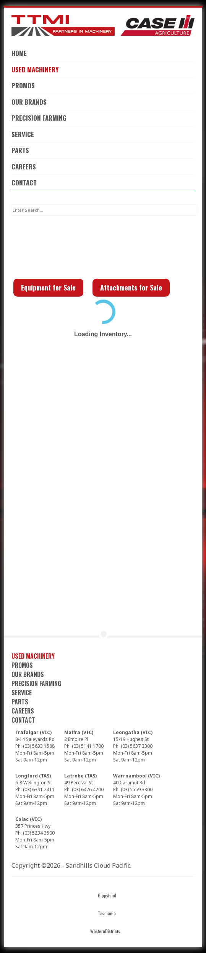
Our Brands (29, 102)
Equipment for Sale (48, 287)
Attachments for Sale (131, 287)
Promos (23, 85)
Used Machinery (34, 69)
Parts (20, 150)
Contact (24, 182)
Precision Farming (39, 118)
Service (22, 134)
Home (19, 53)
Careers (23, 166)
